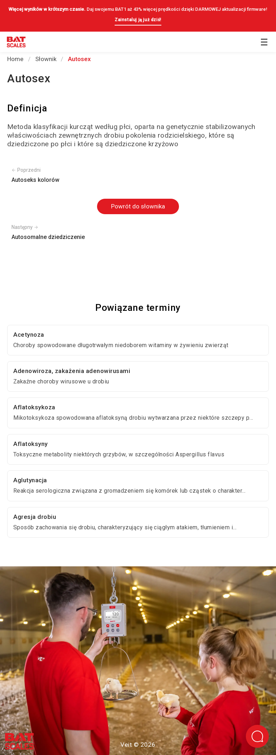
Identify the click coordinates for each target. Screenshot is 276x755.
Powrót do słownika (138, 206)
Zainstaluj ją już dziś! (138, 19)
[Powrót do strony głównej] (16, 43)
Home (15, 59)
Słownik (45, 59)
